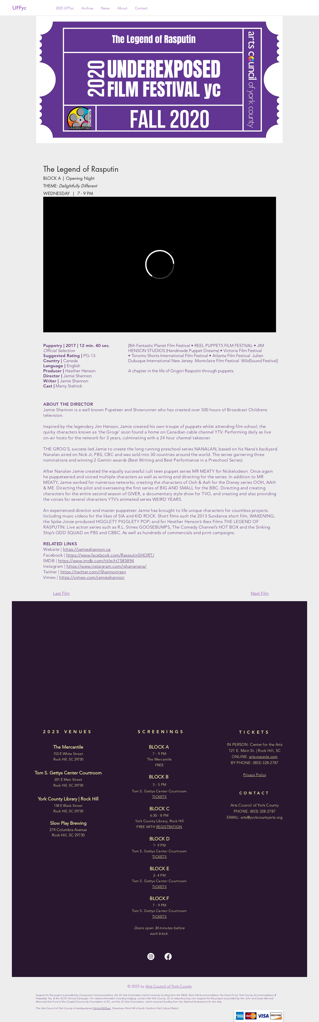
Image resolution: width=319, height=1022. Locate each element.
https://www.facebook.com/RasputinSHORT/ (110, 555)
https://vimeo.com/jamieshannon (91, 577)
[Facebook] (168, 956)
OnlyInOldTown (102, 1008)
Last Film (61, 593)
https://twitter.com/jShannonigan (93, 571)
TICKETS (159, 916)
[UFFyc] (29, 8)
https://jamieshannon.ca (87, 549)
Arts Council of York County (169, 986)
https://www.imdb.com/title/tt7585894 (96, 560)
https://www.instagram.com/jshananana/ (106, 566)
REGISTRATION (169, 826)
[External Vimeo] (159, 264)
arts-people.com (263, 756)
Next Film (260, 593)
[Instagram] (150, 956)
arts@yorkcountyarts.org (262, 817)
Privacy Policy (254, 774)
